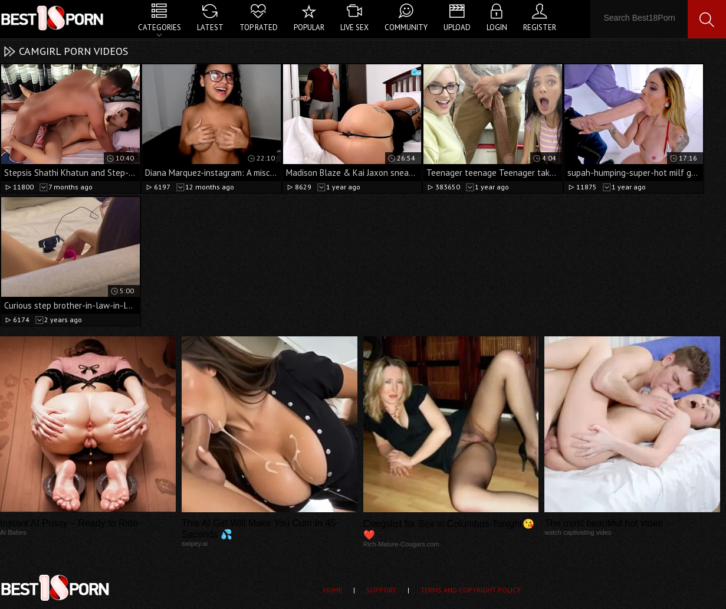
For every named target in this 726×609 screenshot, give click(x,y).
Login (497, 27)
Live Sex (354, 27)
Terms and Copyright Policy (471, 589)
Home (332, 589)
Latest (210, 27)
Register (539, 27)
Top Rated (258, 27)
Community (406, 27)
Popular (309, 27)
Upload (457, 27)
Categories (159, 27)
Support (381, 589)
